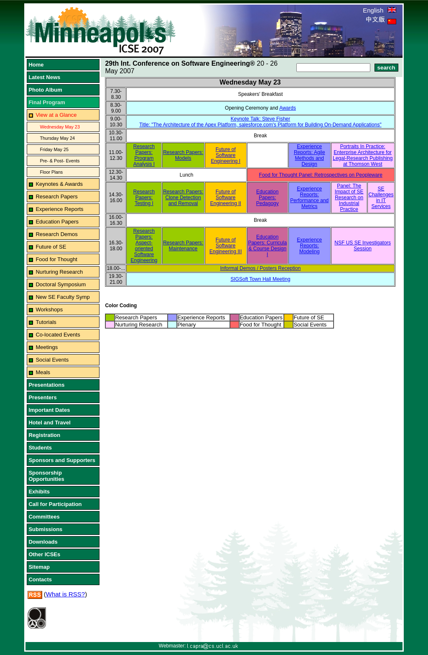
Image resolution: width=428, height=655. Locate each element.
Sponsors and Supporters (61, 460)
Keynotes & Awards (59, 184)
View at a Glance (56, 115)
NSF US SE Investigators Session (362, 246)
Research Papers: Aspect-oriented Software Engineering (143, 245)
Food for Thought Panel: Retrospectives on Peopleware (320, 175)
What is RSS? (65, 594)
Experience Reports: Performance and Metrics (309, 197)
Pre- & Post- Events (59, 160)
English (379, 10)
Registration (44, 435)
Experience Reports (59, 209)
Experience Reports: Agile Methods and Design (309, 155)
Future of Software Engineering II (225, 197)
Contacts (40, 579)
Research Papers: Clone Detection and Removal (183, 197)
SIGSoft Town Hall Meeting (260, 279)
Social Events (52, 360)
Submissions (45, 529)
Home (35, 65)
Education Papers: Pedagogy (267, 197)
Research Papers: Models (183, 155)
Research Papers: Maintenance (183, 246)
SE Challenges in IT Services (381, 197)
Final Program (46, 102)
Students (40, 447)
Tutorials (46, 322)
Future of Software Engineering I (225, 155)
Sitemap (39, 567)
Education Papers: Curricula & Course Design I (267, 245)
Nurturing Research (59, 272)
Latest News (44, 77)
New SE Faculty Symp (62, 297)
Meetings (47, 347)
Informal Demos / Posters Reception (260, 268)
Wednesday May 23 (60, 126)
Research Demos (56, 234)
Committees (43, 517)
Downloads (42, 542)
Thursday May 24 (57, 138)
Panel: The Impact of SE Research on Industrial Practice (349, 197)
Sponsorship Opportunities (46, 476)
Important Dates (49, 410)
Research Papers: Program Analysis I (144, 155)
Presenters (42, 397)
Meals (43, 372)
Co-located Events (58, 334)
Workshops (49, 309)
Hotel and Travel (49, 422)
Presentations (46, 385)
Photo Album (45, 90)
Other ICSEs (44, 554)
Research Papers (56, 196)
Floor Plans (51, 172)
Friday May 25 (54, 149)
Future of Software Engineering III (225, 245)
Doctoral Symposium (61, 284)
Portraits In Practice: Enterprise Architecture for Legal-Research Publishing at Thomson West (362, 155)
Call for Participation (55, 504)
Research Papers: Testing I (144, 197)
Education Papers (57, 221)
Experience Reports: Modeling (309, 245)
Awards (287, 108)
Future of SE (51, 247)
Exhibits (39, 491)
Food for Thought (56, 259)
